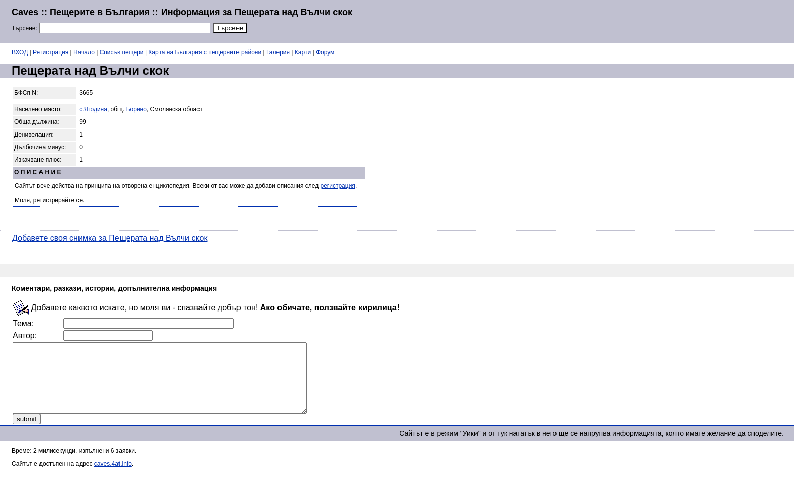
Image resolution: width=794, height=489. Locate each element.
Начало (84, 52)
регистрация (338, 185)
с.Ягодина (93, 109)
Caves (25, 12)
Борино (136, 109)
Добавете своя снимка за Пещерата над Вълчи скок (109, 238)
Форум (325, 52)
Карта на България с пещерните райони (204, 52)
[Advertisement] (659, 20)
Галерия (278, 52)
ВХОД (20, 52)
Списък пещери (122, 52)
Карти (303, 52)
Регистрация (50, 52)
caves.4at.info (113, 477)
